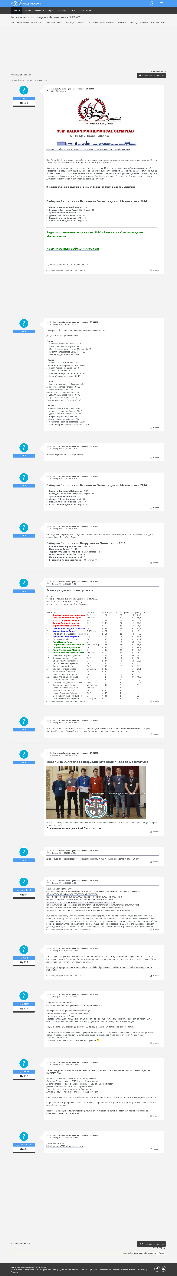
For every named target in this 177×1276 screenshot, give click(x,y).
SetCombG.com (50, 1270)
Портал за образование (101, 1270)
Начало (16, 10)
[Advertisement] (88, 48)
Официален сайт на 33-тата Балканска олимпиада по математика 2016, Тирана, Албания (88, 149)
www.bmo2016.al (106, 956)
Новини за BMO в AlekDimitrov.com (72, 248)
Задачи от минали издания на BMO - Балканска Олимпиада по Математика (94, 234)
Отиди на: (126, 1253)
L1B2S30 (25, 1004)
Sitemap (43, 1267)
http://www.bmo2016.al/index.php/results (64, 1146)
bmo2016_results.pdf (56, 265)
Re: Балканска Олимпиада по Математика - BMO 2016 (74, 322)
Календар (62, 10)
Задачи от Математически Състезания (74, 1270)
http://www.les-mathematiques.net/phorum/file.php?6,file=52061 (74, 1005)
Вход (73, 10)
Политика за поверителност (124, 1270)
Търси (51, 10)
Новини (27, 10)
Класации (39, 10)
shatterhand (25, 890)
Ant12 (25, 98)
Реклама (14, 1272)
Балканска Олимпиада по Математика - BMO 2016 (71, 89)
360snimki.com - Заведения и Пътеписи (27, 1270)
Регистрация (85, 10)
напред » (162, 71)
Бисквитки (141, 1270)
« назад (154, 71)
